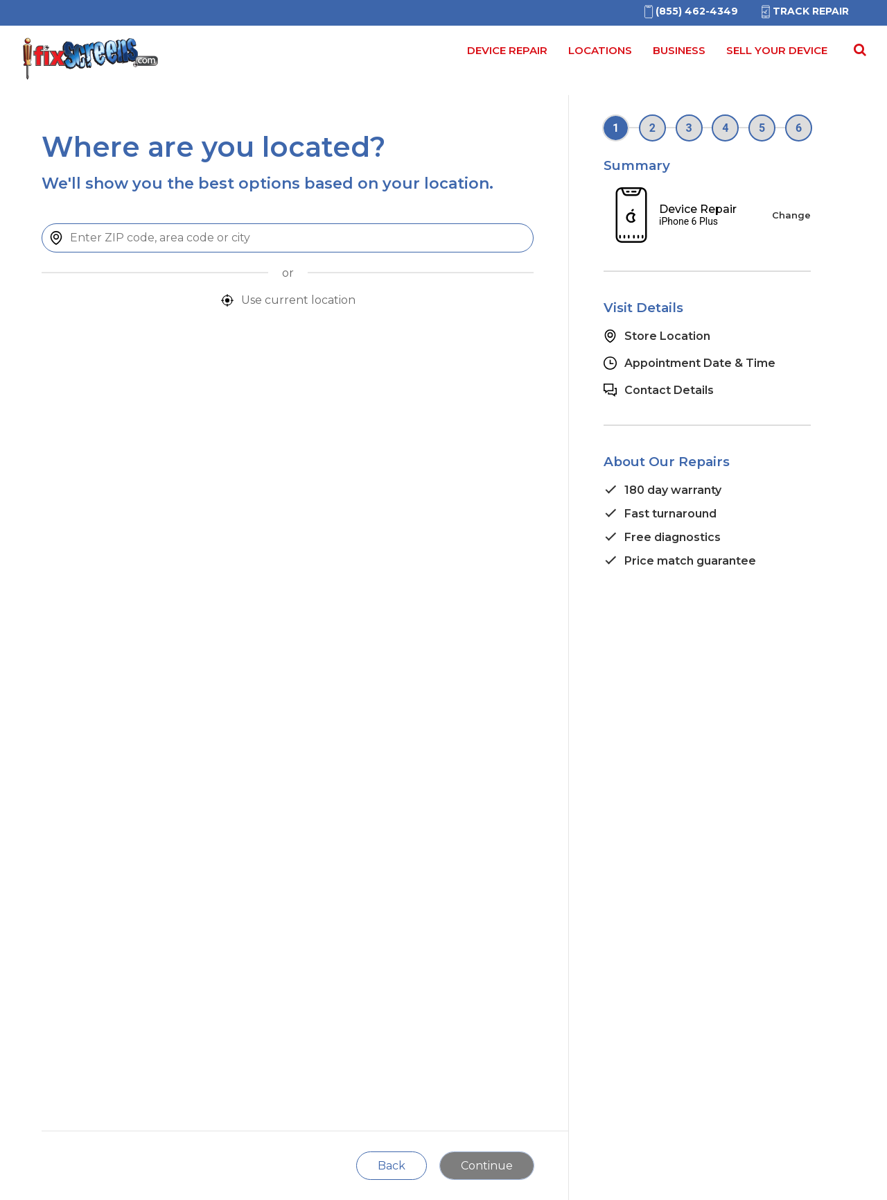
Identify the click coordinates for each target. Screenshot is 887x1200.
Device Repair (507, 50)
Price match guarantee (690, 560)
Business (679, 50)
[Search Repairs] (857, 50)
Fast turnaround (670, 513)
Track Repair (804, 11)
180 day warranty (672, 490)
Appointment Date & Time (699, 363)
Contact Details (669, 390)
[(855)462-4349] (689, 11)
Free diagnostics (672, 537)
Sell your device (776, 50)
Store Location (667, 336)
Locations (600, 50)
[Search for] (858, 55)
